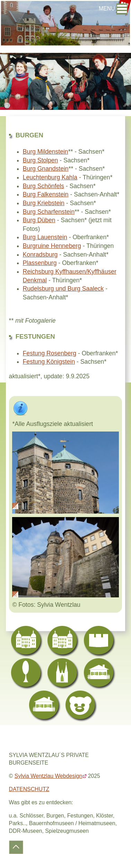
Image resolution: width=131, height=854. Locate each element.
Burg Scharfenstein (49, 211)
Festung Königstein (49, 361)
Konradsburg (40, 254)
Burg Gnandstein (46, 168)
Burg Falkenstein (46, 194)
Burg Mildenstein (45, 151)
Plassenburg (40, 262)
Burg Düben (39, 220)
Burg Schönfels (43, 186)
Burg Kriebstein (43, 203)
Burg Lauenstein (45, 237)
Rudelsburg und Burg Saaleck (63, 288)
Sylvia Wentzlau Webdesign (48, 776)
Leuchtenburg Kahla (50, 177)
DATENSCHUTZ (29, 789)
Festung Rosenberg (50, 353)
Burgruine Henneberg (52, 245)
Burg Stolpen (40, 160)
